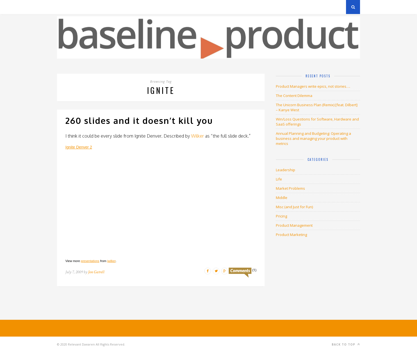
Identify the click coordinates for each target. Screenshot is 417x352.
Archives (65, 7)
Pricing (281, 216)
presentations (90, 261)
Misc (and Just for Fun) (294, 206)
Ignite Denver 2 (78, 147)
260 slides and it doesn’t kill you (139, 120)
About (124, 7)
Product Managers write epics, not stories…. (313, 86)
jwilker (111, 261)
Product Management (294, 225)
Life (279, 179)
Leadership (285, 169)
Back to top (346, 344)
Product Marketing (291, 234)
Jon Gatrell (96, 272)
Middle (281, 197)
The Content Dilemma (294, 95)
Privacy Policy (96, 7)
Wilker (197, 136)
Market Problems (290, 188)
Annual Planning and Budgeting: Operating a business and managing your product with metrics (313, 138)
